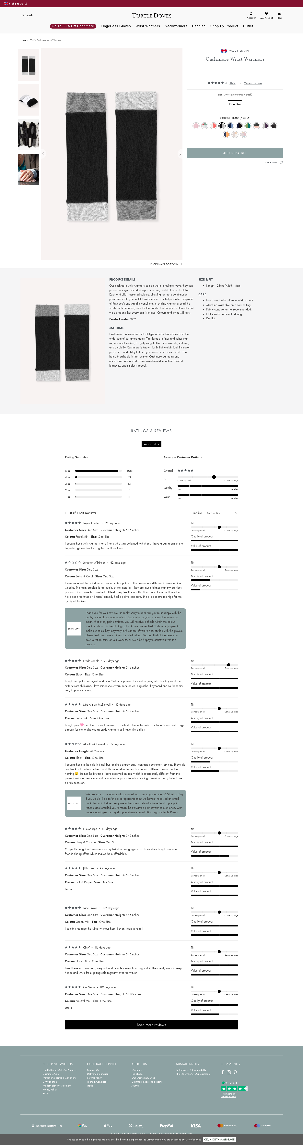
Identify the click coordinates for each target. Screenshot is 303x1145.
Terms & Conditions (97, 1081)
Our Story (137, 1070)
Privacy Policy (50, 1089)
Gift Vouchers (50, 1081)
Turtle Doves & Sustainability (191, 1070)
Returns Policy (94, 1077)
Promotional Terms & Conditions (59, 1077)
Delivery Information (98, 1074)
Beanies (198, 26)
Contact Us (93, 1070)
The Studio (137, 1074)
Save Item (274, 162)
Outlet (248, 26)
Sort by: (197, 513)
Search (27, 15)
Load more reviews (151, 1024)
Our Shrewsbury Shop (143, 1077)
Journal (135, 1085)
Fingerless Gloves (116, 26)
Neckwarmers (176, 26)
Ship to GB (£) (15, 4)
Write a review (253, 83)
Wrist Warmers (148, 26)
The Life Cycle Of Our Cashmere (193, 1074)
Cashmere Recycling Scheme (147, 1081)
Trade (90, 1085)
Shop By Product (224, 26)
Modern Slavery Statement (57, 1085)
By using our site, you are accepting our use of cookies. (173, 1139)
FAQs (46, 1093)
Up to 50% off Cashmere (73, 26)
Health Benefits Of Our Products (59, 1070)
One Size (235, 104)
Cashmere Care (51, 1074)
